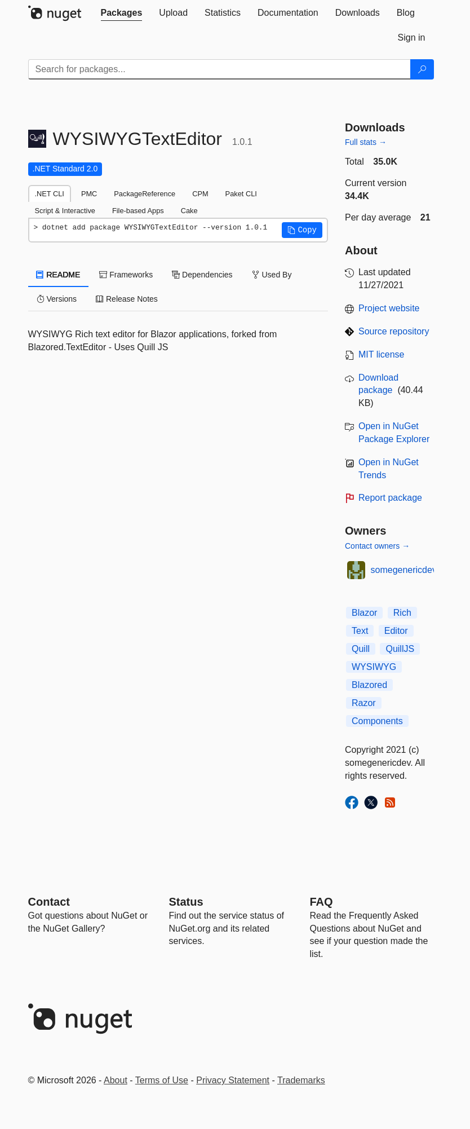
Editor (396, 631)
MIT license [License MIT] (381, 354)
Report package (390, 497)
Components (377, 721)
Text (360, 631)
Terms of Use (161, 1080)
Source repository (393, 331)
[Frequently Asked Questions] (321, 902)
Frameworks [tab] (126, 274)
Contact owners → (377, 545)
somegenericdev (404, 570)
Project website (389, 308)
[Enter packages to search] (219, 69)
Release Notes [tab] (127, 299)
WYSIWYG (374, 667)
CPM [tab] (200, 193)
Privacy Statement (232, 1080)
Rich (402, 613)
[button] (302, 230)
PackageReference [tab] (144, 193)
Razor (364, 703)
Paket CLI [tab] (241, 193)
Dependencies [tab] (202, 274)
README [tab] (59, 274)
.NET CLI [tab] (49, 193)
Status (186, 902)
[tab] (121, 13)
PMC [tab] (89, 193)
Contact (49, 902)
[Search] (422, 69)
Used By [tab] (272, 274)
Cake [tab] (189, 210)
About (115, 1080)
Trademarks (301, 1080)
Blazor (364, 613)
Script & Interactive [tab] (65, 210)
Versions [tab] (57, 299)
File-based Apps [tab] (138, 210)
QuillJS (399, 649)
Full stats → (366, 142)
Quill (361, 649)
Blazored (369, 685)
